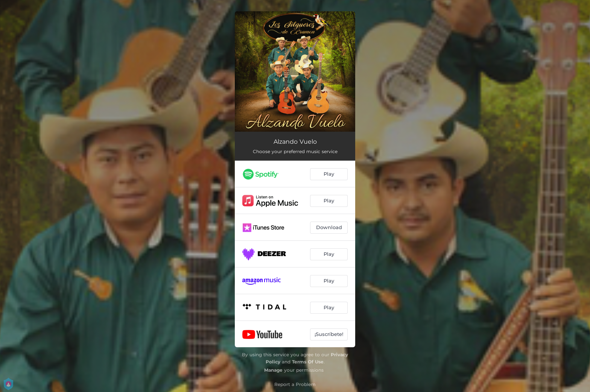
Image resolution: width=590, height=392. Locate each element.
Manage (273, 370)
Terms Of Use (308, 362)
